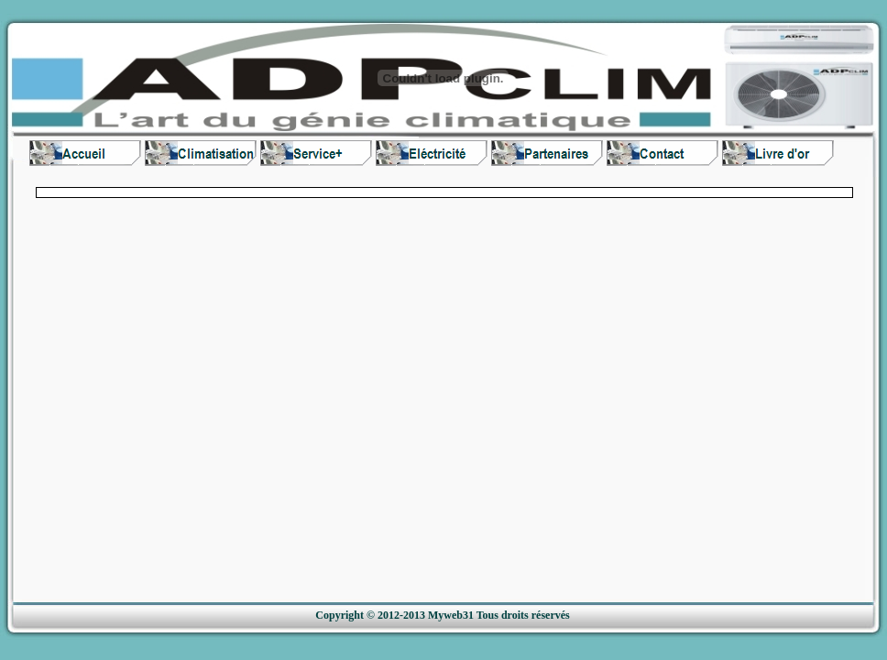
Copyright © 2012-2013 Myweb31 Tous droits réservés (442, 615)
